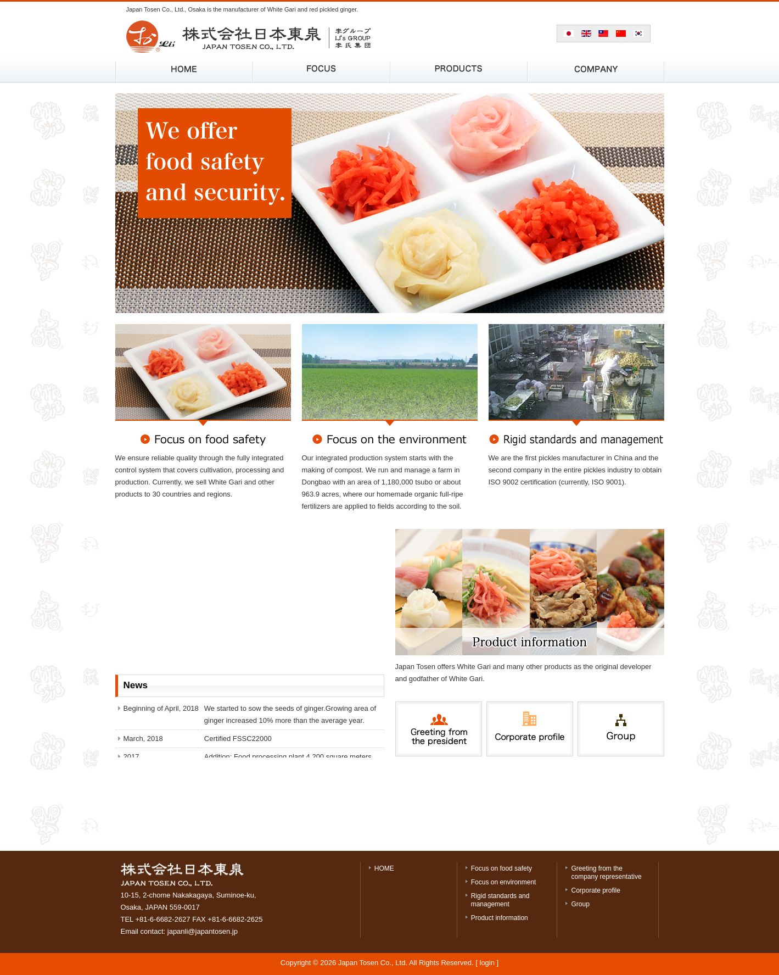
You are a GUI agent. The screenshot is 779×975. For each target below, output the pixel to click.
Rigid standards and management (500, 900)
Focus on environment (503, 882)
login (487, 963)
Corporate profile (595, 890)
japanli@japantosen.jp (202, 931)
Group (580, 904)
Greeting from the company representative (606, 873)
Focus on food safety (501, 868)
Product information (499, 918)
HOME (384, 868)
